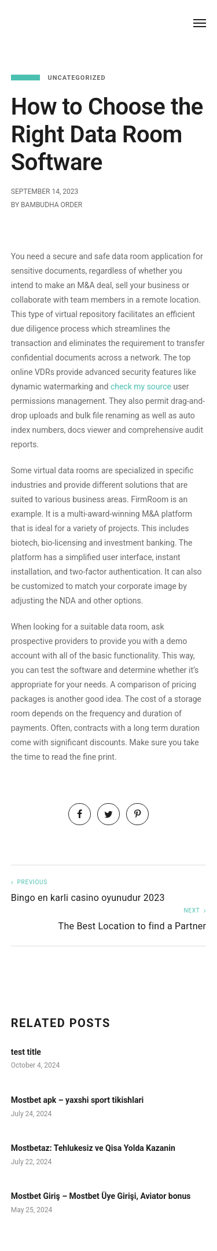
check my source (141, 386)
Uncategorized (76, 78)
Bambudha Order (51, 205)
